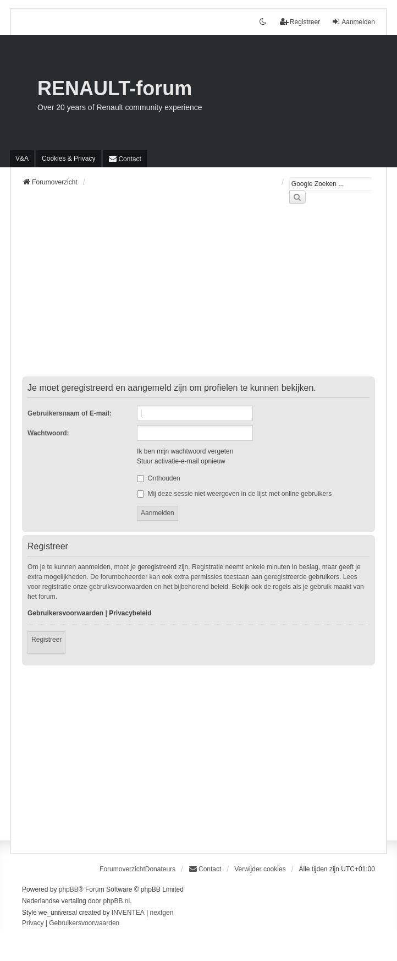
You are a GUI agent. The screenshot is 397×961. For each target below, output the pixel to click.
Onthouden (158, 478)
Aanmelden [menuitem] (353, 22)
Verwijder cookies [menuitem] (259, 869)
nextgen (162, 912)
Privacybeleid (130, 613)
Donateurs (160, 869)
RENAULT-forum (114, 88)
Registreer (46, 639)
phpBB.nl (116, 901)
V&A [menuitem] (22, 158)
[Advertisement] (198, 297)
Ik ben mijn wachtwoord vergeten (185, 451)
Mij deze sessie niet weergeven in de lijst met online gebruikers (234, 494)
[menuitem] (68, 158)
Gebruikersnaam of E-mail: (69, 413)
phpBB (69, 889)
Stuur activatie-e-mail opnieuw (181, 461)
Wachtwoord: (48, 433)
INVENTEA (128, 912)
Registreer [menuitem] (300, 22)
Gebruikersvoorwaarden (65, 613)
